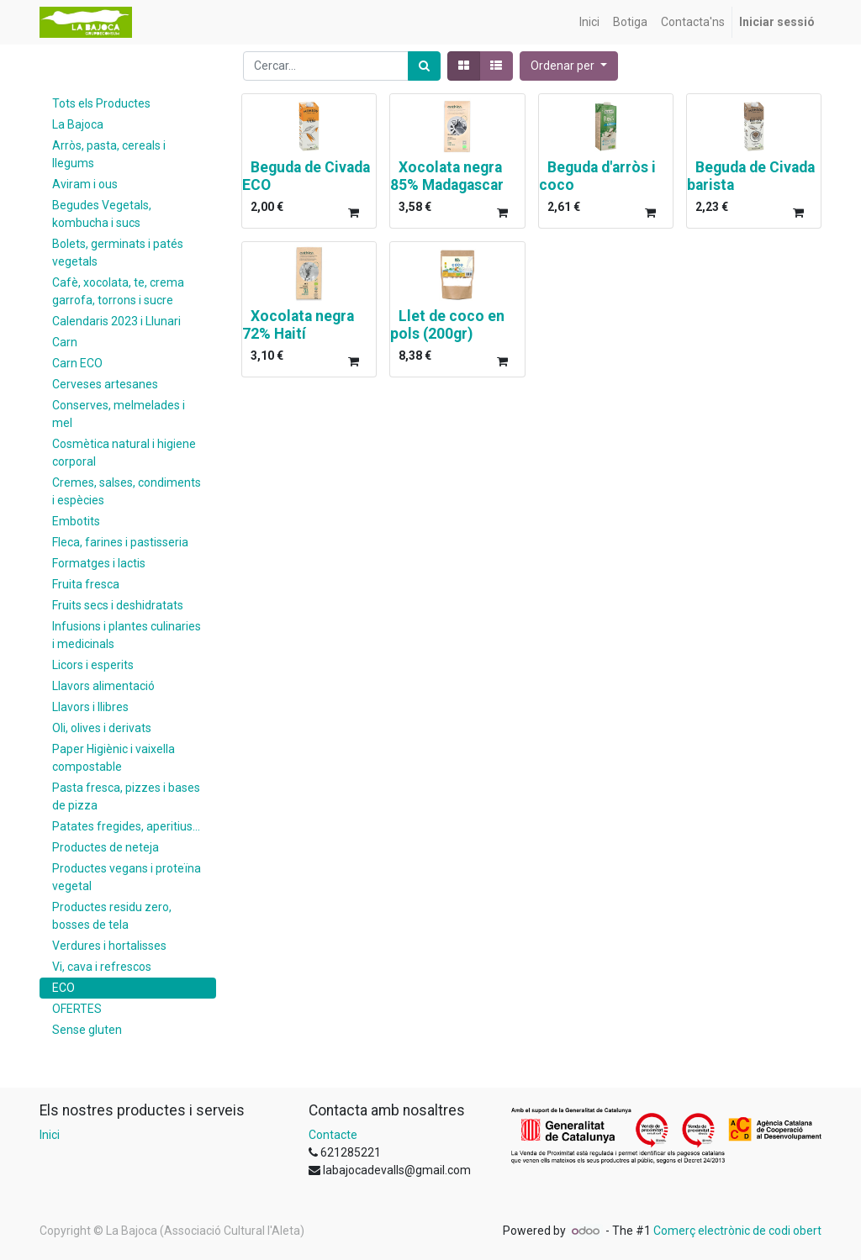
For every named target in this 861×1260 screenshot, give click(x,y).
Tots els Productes (101, 103)
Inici (50, 1134)
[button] (569, 66)
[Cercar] (424, 66)
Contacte (333, 1134)
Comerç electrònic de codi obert (737, 1230)
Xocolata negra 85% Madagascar (447, 176)
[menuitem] (589, 22)
